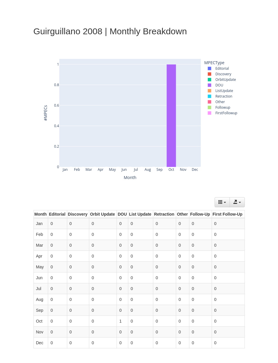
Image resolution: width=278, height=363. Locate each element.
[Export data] (237, 202)
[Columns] (222, 202)
